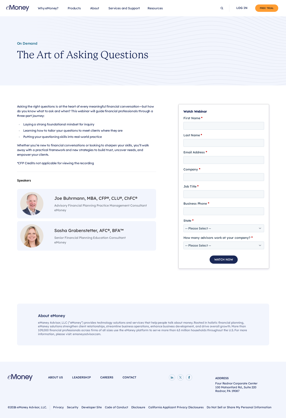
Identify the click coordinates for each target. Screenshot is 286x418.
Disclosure (138, 407)
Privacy (58, 407)
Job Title (191, 186)
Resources (155, 8)
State (188, 220)
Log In (241, 8)
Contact (129, 377)
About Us (55, 377)
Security (72, 407)
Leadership (81, 377)
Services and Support (124, 8)
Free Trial (267, 8)
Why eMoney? (48, 8)
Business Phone (196, 203)
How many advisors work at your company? (217, 238)
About (94, 8)
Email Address (195, 152)
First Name (192, 118)
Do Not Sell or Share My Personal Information (239, 407)
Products (74, 8)
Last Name (192, 135)
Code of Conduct (116, 407)
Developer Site (91, 407)
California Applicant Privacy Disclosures (176, 407)
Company (191, 169)
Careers (106, 377)
